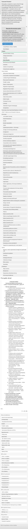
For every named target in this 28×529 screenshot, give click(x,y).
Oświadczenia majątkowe (8, 69)
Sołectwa (5, 64)
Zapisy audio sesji (6, 443)
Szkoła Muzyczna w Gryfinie (8, 462)
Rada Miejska (6, 60)
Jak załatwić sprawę (7, 116)
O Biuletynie (4, 266)
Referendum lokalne (7, 194)
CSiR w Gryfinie (5, 492)
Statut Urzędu (6, 99)
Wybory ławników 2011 (8, 222)
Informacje (4, 114)
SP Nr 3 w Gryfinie (5, 460)
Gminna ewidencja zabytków (9, 140)
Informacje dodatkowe (8, 275)
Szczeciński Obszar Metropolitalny (10, 209)
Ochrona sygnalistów (7, 237)
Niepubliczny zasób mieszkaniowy (10, 172)
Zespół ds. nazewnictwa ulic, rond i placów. (12, 245)
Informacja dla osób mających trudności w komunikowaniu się (12, 146)
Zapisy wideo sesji (6, 445)
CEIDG (4, 125)
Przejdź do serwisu (7, 43)
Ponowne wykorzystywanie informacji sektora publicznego (13, 189)
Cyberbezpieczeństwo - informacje (10, 127)
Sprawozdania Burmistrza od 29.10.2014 (12, 91)
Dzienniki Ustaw (5, 517)
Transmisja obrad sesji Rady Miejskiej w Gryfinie (12, 110)
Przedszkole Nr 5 (5, 484)
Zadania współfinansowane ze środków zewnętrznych (12, 225)
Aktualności (5, 270)
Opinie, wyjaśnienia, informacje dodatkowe (12, 183)
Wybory (4, 211)
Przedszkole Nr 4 (5, 482)
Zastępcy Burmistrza (7, 55)
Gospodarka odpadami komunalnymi (11, 75)
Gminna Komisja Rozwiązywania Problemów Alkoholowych (12, 240)
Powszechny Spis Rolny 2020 (9, 191)
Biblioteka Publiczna (6, 496)
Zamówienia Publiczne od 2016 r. (9, 430)
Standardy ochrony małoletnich (10, 243)
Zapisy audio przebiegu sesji (9, 232)
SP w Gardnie (4, 467)
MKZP (4, 164)
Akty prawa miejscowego (8, 73)
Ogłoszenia (5, 181)
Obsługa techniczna (7, 257)
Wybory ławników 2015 (8, 220)
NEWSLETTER (5, 451)
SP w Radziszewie (6, 469)
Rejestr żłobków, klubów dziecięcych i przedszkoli (14, 200)
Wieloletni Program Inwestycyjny (10, 105)
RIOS (3, 449)
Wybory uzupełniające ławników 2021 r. (11, 216)
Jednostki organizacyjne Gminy (10, 155)
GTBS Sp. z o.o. (5, 509)
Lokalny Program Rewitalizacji (9, 77)
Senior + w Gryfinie (6, 502)
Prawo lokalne (5, 71)
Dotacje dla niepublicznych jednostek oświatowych (14, 136)
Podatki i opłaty (6, 82)
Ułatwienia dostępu (7, 260)
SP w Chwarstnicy (5, 465)
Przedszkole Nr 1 (5, 476)
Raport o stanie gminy (8, 84)
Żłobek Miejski (5, 487)
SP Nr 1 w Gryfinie (5, 456)
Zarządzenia (6, 107)
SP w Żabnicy (4, 471)
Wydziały (5, 57)
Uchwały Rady (5, 419)
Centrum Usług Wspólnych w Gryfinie (10, 494)
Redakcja (5, 255)
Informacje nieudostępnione (9, 148)
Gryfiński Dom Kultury (6, 498)
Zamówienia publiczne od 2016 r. (10, 228)
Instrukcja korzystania (8, 253)
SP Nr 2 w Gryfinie (5, 458)
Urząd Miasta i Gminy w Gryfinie (10, 46)
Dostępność (6, 131)
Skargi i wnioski (6, 202)
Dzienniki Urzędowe (6, 521)
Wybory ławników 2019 (8, 218)
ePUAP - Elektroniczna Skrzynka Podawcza (11, 112)
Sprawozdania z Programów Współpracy (12, 207)
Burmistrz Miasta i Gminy (8, 53)
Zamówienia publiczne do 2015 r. (10, 230)
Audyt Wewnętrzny (7, 118)
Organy (3, 51)
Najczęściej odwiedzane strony (10, 273)
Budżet (4, 120)
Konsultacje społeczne (8, 158)
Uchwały (5, 103)
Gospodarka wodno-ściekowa (9, 143)
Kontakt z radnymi (5, 440)
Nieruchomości (6, 175)
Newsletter (5, 264)
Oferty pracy (5, 179)
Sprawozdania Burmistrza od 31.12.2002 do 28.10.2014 (12, 94)
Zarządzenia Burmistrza (7, 421)
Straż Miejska (6, 49)
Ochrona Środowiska (7, 177)
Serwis (3, 247)
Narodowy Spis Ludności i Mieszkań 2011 (12, 170)
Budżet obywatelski (7, 123)
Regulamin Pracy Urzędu (8, 88)
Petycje (4, 186)
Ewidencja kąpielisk (7, 138)
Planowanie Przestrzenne (8, 80)
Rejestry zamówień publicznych (10, 198)
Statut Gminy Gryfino (7, 96)
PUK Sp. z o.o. (5, 511)
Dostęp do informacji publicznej (10, 129)
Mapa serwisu (6, 268)
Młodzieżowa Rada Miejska (9, 62)
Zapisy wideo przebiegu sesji (9, 235)
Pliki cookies (6, 262)
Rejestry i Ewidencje (7, 196)
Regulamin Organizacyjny (8, 86)
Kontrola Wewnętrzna (7, 160)
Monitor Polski (5, 519)
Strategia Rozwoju (7, 101)
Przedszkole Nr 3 (5, 480)
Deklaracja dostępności (8, 134)
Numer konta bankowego (7, 417)
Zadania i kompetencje (8, 66)
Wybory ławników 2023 (8, 213)
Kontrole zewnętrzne (7, 162)
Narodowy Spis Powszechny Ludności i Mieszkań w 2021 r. (14, 167)
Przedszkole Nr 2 (5, 478)
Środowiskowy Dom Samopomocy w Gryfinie (11, 504)
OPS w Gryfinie (5, 500)
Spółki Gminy (6, 205)
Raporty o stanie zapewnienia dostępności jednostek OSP (14, 250)
